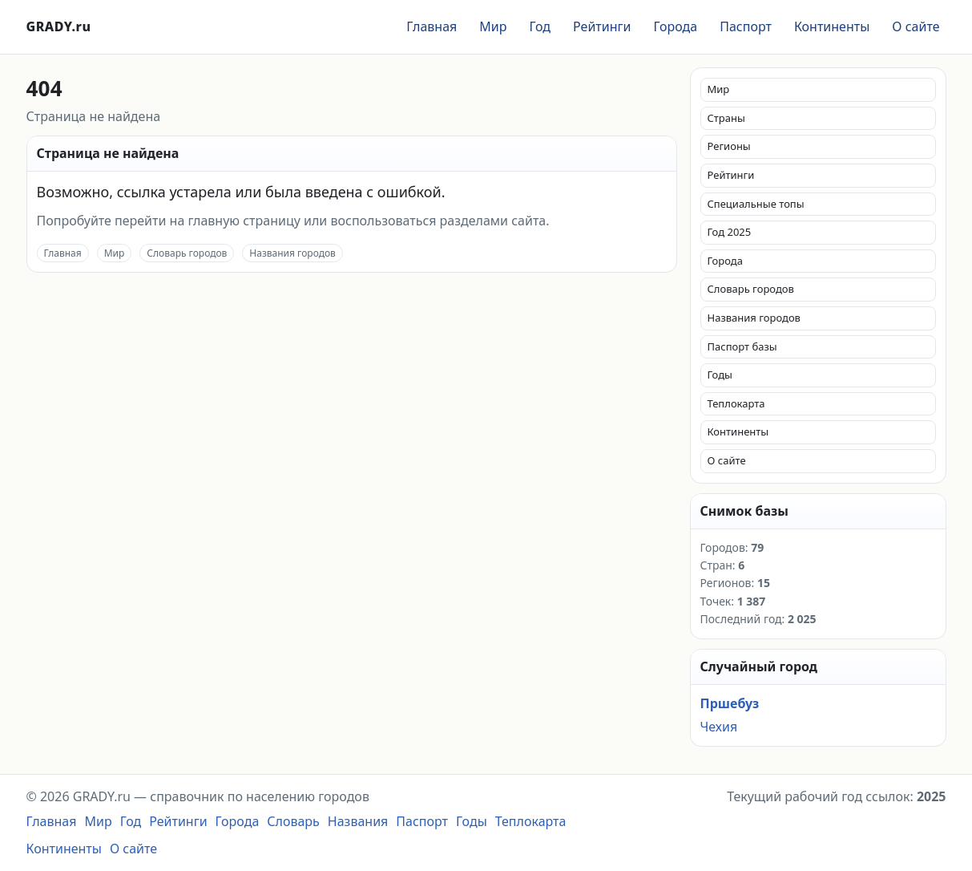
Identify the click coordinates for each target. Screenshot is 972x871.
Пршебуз (730, 703)
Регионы (729, 146)
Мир (492, 26)
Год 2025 (730, 232)
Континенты (831, 26)
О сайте (915, 26)
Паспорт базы (742, 346)
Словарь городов (187, 253)
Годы (720, 374)
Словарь (293, 821)
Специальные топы (756, 203)
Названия (358, 821)
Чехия (719, 726)
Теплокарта (736, 403)
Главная (431, 26)
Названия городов (292, 253)
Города (675, 26)
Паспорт (746, 26)
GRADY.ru (58, 26)
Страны (726, 118)
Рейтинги (602, 26)
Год (540, 26)
